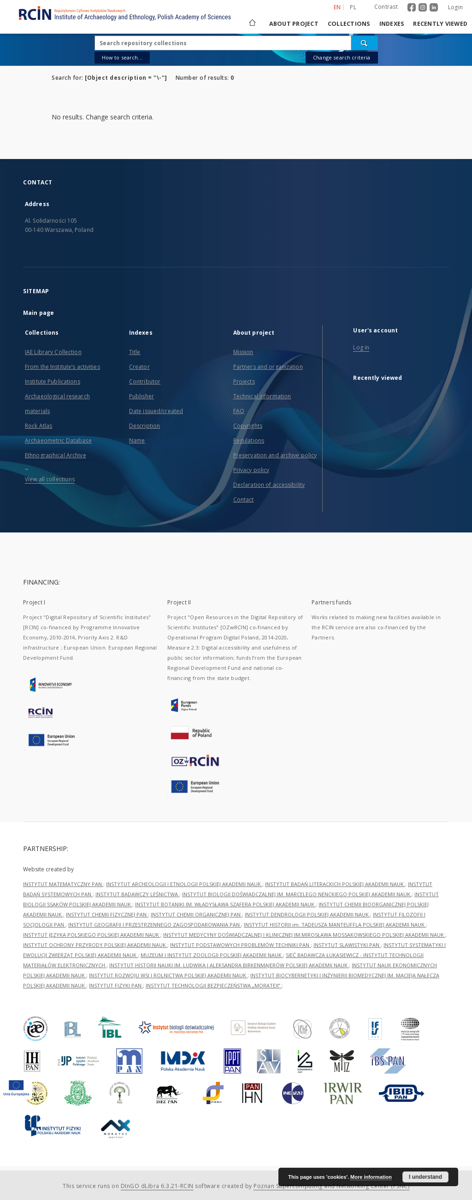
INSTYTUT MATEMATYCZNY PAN (63, 884)
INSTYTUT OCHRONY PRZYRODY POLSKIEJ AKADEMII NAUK (95, 944)
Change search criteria (341, 57)
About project (294, 24)
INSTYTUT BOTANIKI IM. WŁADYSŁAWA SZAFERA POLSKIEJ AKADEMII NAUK (225, 904)
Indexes (391, 24)
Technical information (262, 396)
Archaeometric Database (58, 440)
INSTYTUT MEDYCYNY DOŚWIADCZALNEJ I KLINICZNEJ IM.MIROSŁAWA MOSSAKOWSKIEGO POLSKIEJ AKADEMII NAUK (304, 934)
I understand (425, 1177)
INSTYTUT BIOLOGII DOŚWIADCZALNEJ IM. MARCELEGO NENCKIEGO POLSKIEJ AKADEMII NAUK (297, 894)
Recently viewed (440, 24)
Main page (38, 313)
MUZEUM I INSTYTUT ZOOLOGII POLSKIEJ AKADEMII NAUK (212, 955)
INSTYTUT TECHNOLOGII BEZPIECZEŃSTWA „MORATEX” (214, 985)
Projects (244, 381)
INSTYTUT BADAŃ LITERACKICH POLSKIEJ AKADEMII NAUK (335, 884)
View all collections (50, 479)
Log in (361, 347)
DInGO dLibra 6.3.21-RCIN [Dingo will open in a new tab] (157, 1186)
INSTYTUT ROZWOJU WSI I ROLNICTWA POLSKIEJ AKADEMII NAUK (168, 975)
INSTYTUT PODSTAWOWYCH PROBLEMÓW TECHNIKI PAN (240, 944)
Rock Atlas (38, 426)
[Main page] (252, 23)
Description (144, 426)
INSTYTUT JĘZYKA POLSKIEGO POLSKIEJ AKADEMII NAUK (91, 934)
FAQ (238, 411)
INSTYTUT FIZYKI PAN (116, 985)
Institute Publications (52, 381)
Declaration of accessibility (269, 485)
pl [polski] (353, 7)
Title (135, 352)
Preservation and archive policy (275, 455)
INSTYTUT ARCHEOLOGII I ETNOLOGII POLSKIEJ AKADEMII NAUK (184, 884)
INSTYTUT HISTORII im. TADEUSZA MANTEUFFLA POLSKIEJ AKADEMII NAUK (335, 924)
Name (137, 440)
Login (455, 7)
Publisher (141, 396)
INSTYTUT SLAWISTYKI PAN (347, 944)
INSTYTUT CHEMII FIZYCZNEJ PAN (107, 914)
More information (371, 1177)
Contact (243, 499)
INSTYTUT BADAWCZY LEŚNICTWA (137, 894)
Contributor (144, 381)
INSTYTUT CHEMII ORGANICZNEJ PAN (196, 914)
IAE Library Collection (53, 352)
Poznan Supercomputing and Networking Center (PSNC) (331, 1186)
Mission (243, 352)
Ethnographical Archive (55, 455)
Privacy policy (251, 470)
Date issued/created (156, 411)
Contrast (386, 7)
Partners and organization (268, 367)
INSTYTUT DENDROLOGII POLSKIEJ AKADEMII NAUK (307, 914)
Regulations (248, 440)
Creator (139, 367)
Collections (349, 24)
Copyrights (247, 426)
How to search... (122, 57)
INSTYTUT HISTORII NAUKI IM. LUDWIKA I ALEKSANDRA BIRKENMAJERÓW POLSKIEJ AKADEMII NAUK (229, 965)
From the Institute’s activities (62, 367)
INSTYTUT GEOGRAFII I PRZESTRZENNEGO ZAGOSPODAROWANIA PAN (154, 924)
